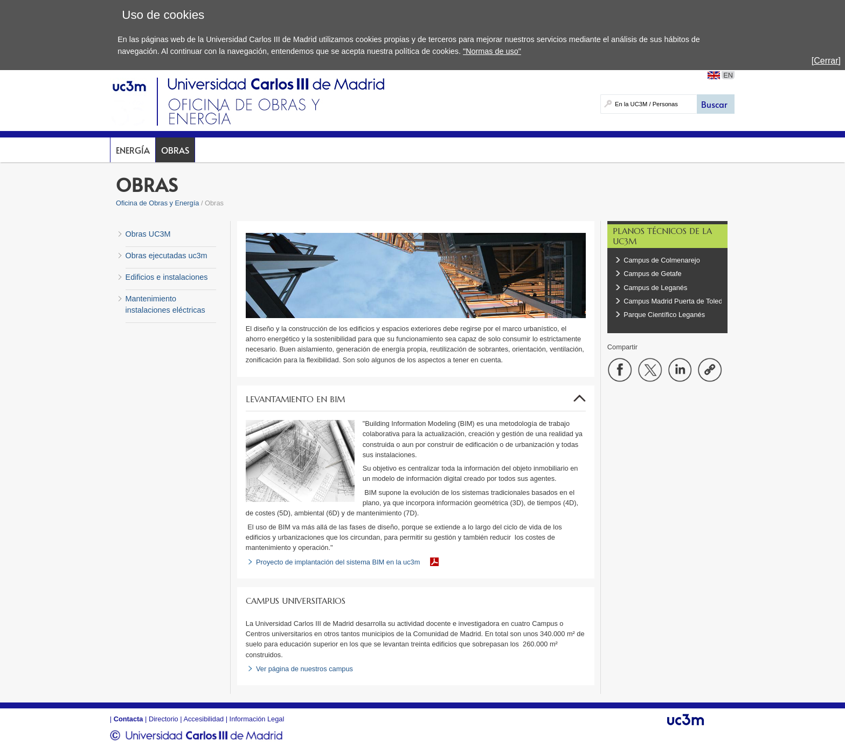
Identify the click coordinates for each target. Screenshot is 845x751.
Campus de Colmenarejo (662, 260)
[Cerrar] (826, 60)
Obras (175, 150)
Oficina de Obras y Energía (157, 203)
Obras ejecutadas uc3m (166, 255)
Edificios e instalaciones (167, 277)
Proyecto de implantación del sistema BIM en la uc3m (338, 562)
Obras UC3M (148, 234)
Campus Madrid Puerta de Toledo (675, 301)
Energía (133, 150)
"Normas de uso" (492, 51)
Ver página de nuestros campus (304, 669)
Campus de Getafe (652, 274)
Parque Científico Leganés (665, 315)
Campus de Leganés (655, 288)
